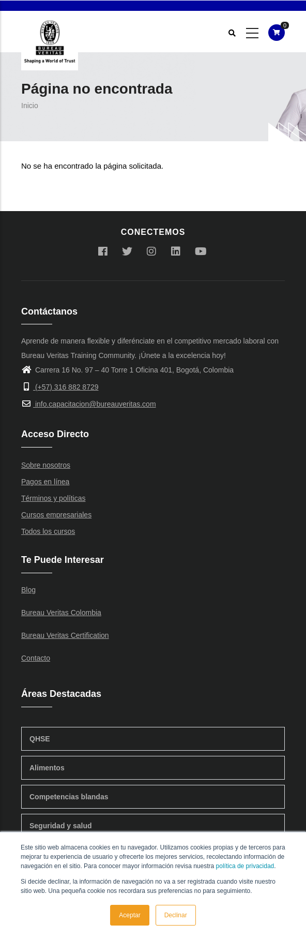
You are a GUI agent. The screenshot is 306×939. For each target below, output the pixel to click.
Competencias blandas (69, 797)
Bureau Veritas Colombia (61, 612)
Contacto (35, 658)
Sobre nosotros (45, 465)
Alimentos (47, 768)
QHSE (39, 739)
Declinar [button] (175, 915)
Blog (28, 590)
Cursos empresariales (56, 515)
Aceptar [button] (129, 915)
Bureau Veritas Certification (65, 635)
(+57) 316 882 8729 (60, 387)
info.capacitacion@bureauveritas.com (88, 404)
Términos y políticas (53, 498)
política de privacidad (245, 866)
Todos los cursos (48, 531)
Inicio (29, 105)
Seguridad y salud (60, 826)
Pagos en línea (45, 482)
